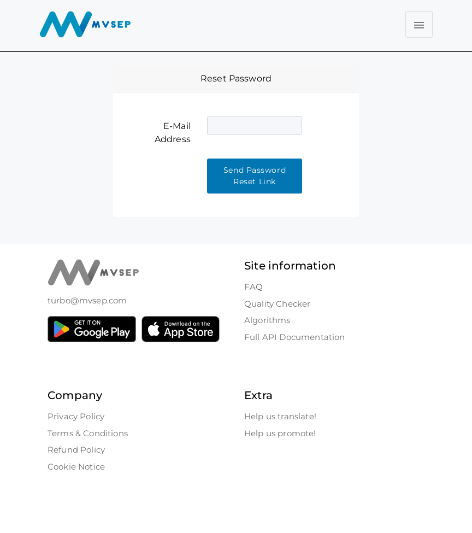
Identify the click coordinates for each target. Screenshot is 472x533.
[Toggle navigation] (419, 24)
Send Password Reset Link (254, 175)
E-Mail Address (173, 132)
